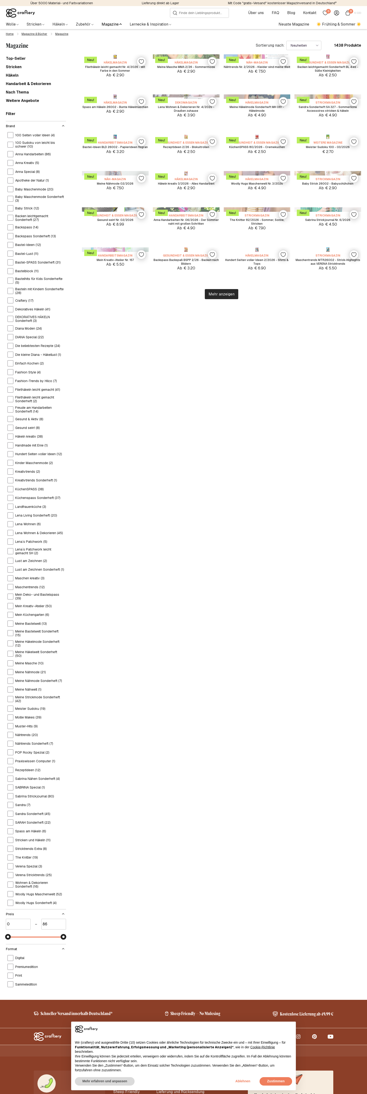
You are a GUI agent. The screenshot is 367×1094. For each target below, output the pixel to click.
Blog (293, 13)
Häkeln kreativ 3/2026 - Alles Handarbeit (186, 561)
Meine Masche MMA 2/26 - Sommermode (186, 153)
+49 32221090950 (57, 1000)
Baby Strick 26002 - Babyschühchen (328, 561)
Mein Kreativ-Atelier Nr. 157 (115, 832)
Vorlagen (121, 1009)
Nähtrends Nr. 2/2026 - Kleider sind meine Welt (257, 153)
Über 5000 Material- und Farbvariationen (61, 3)
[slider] (8, 761)
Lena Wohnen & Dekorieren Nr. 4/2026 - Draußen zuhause (186, 287)
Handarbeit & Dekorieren (28, 83)
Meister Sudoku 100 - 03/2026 (328, 424)
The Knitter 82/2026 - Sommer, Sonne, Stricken (257, 695)
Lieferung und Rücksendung (180, 981)
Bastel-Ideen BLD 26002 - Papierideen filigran (115, 427)
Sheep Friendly (126, 981)
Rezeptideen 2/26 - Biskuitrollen (186, 424)
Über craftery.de (127, 974)
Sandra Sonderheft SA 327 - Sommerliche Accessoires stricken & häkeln (328, 290)
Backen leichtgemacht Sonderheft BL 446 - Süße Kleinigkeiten (327, 153)
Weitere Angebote (22, 99)
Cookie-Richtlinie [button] (262, 1047)
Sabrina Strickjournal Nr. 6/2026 (328, 692)
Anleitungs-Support (173, 1009)
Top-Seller (16, 57)
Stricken (14, 66)
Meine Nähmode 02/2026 (115, 558)
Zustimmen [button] (276, 1081)
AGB (305, 1089)
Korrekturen (123, 1002)
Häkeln (12, 74)
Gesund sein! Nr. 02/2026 (115, 692)
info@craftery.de (51, 990)
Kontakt (311, 13)
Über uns (258, 13)
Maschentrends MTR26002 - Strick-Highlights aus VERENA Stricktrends (328, 835)
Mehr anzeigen (222, 875)
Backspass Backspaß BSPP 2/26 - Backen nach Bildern (186, 835)
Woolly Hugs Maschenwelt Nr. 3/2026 (257, 561)
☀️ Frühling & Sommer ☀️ (338, 24)
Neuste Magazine (294, 24)
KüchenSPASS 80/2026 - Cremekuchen (257, 427)
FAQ (277, 13)
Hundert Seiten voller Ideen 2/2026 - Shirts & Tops (257, 835)
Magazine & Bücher (34, 34)
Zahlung (163, 995)
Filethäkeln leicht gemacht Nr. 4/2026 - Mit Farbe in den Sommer (115, 153)
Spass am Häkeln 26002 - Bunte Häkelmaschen (115, 287)
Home (10, 34)
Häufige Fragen (169, 988)
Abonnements (125, 995)
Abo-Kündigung (169, 1002)
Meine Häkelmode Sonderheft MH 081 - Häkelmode (257, 287)
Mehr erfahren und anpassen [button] (104, 1081)
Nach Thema (17, 91)
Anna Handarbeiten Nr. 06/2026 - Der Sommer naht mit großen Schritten (186, 697)
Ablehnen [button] (242, 1081)
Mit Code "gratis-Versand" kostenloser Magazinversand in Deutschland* (282, 3)
